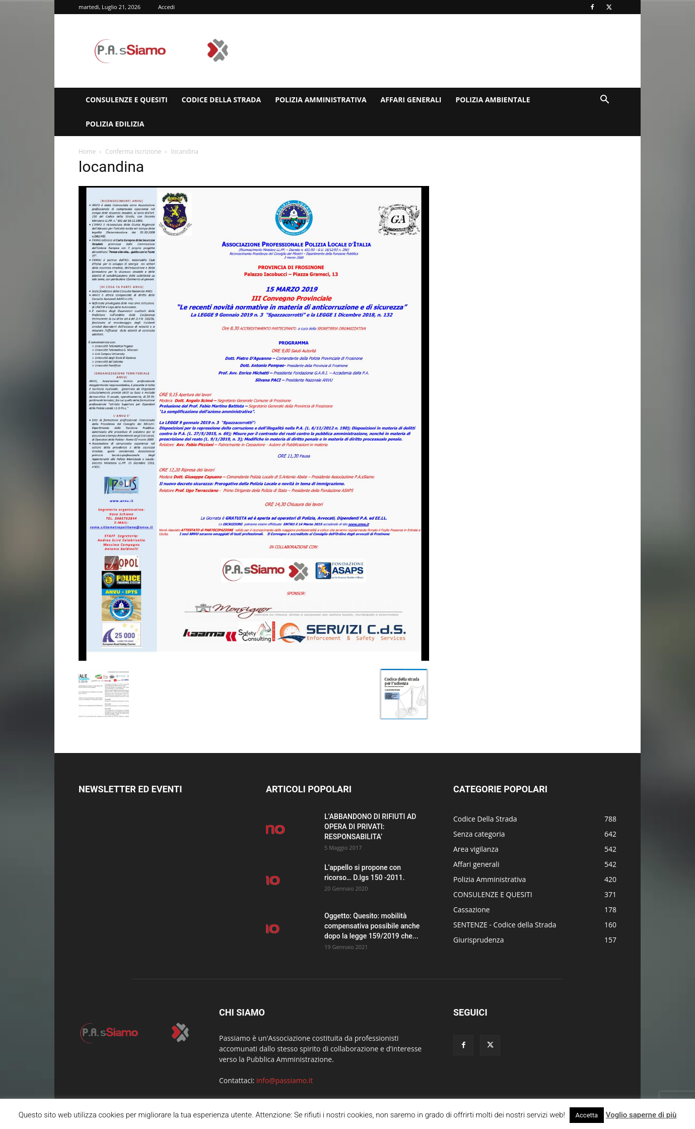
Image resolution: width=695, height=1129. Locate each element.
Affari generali (411, 99)
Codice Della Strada (221, 99)
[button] (604, 100)
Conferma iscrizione (133, 151)
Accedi (166, 7)
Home (87, 151)
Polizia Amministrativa (320, 99)
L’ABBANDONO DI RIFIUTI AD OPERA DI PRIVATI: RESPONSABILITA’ (370, 826)
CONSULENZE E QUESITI (127, 99)
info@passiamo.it (284, 1080)
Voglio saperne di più (641, 1114)
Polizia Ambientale (492, 99)
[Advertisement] (433, 51)
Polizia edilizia (115, 124)
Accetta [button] (587, 1115)
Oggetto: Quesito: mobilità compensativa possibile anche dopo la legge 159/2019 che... (372, 926)
